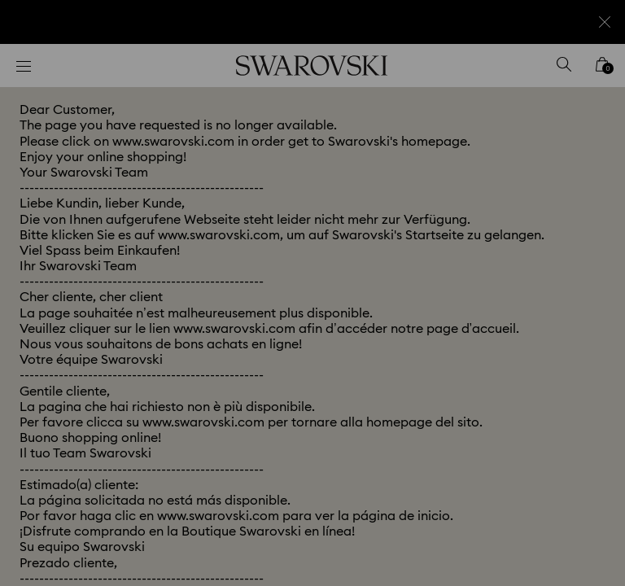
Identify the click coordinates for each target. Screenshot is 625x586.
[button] (580, 198)
